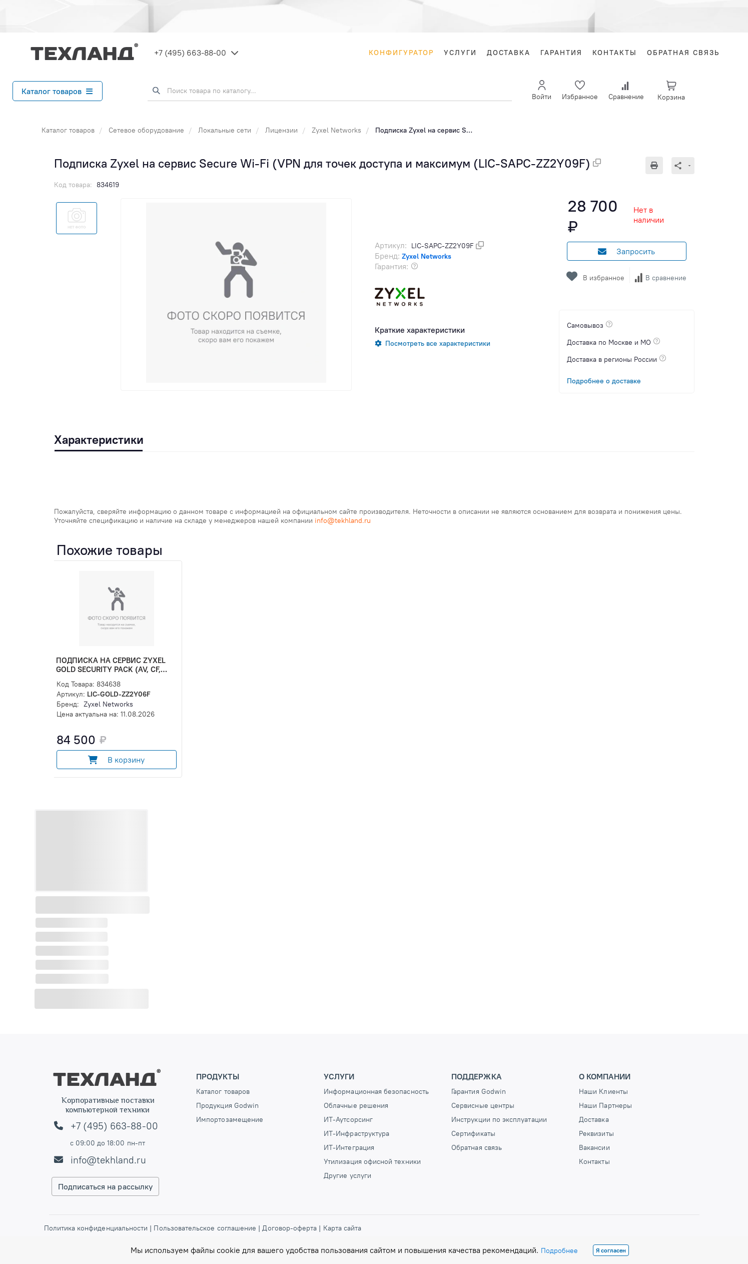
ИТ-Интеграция (349, 1147)
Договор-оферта (289, 1227)
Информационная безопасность (376, 1091)
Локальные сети (224, 130)
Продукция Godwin (227, 1105)
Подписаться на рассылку (105, 1186)
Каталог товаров (57, 91)
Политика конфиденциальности (97, 1227)
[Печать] (658, 165)
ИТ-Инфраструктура (356, 1133)
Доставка (508, 52)
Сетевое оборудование (146, 130)
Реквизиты (596, 1133)
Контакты (614, 52)
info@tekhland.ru (108, 1160)
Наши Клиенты (603, 1091)
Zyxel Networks (336, 130)
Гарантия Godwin (478, 1091)
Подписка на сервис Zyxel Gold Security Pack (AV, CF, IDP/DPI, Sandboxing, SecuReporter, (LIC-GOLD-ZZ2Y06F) (111, 665)
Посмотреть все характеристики (437, 343)
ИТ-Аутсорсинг (348, 1119)
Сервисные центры (482, 1105)
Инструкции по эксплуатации (499, 1119)
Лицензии (281, 130)
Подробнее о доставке (604, 380)
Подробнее (559, 1250)
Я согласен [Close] (611, 1250)
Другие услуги (347, 1175)
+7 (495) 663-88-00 (190, 53)
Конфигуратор (401, 52)
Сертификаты (473, 1133)
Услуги (460, 52)
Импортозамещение (229, 1119)
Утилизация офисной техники (372, 1161)
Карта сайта (342, 1227)
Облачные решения (356, 1105)
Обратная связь (683, 52)
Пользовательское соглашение (205, 1227)
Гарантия (561, 52)
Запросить (626, 251)
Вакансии (594, 1147)
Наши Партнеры (605, 1105)
